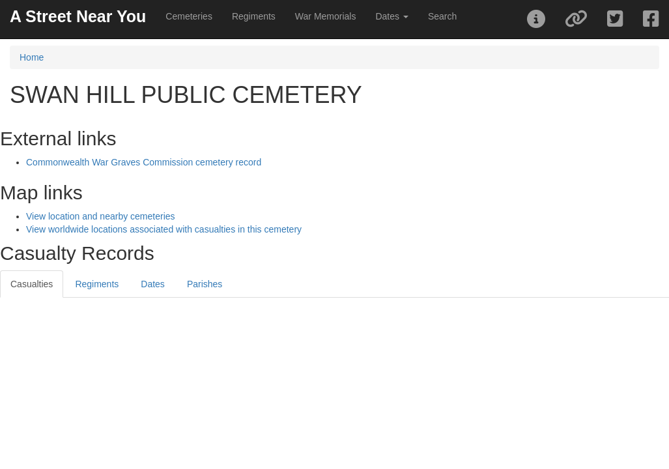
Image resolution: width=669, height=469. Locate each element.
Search (442, 16)
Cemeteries (188, 16)
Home (32, 57)
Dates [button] (391, 16)
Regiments (254, 16)
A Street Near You (78, 16)
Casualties (31, 284)
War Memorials (325, 16)
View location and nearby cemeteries (100, 216)
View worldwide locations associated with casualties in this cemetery (164, 229)
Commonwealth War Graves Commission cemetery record (143, 162)
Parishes (204, 284)
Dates (153, 284)
